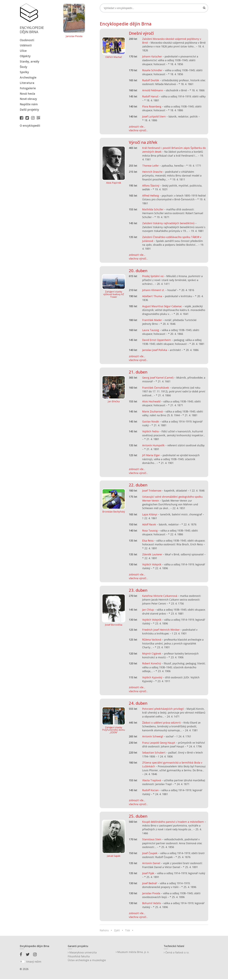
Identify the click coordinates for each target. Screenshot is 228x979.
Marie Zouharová (152, 411)
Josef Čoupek (149, 853)
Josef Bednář (149, 883)
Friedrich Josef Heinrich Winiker (161, 629)
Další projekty (29, 110)
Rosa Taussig (150, 530)
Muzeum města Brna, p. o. (132, 952)
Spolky (24, 72)
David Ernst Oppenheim (156, 340)
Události (26, 45)
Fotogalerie (28, 88)
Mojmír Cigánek (151, 653)
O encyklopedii (30, 125)
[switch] (22, 961)
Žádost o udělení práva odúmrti (161, 722)
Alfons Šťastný (150, 185)
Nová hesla (27, 94)
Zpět (117, 930)
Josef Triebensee (151, 490)
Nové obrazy (28, 99)
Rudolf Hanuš (150, 96)
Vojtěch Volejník (151, 564)
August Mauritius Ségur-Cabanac (162, 306)
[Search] (154, 8)
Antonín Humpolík (153, 445)
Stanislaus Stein (151, 839)
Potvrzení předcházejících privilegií (163, 708)
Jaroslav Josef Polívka (154, 350)
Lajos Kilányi (149, 514)
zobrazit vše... (137, 126)
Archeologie (28, 77)
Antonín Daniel (151, 863)
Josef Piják (148, 873)
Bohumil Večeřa (151, 903)
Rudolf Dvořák (150, 80)
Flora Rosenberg (151, 106)
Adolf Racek (149, 524)
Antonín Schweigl (152, 736)
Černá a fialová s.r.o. (176, 952)
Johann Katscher (152, 56)
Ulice (23, 51)
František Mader (152, 320)
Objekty (25, 56)
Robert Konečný (151, 663)
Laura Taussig (150, 330)
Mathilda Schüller (152, 209)
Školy (23, 67)
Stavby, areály (29, 61)
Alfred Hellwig (150, 195)
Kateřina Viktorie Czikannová (159, 596)
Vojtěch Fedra (150, 431)
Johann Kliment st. (153, 290)
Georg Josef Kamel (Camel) (157, 377)
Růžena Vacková (151, 639)
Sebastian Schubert (153, 752)
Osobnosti (27, 40)
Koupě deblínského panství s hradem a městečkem (173, 821)
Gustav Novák (150, 421)
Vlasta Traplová (151, 780)
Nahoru (104, 930)
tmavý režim (33, 961)
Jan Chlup (148, 609)
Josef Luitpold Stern (154, 116)
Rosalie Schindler (152, 70)
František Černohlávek (155, 387)
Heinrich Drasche (152, 171)
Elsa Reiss (148, 540)
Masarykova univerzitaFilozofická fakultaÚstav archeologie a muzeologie (87, 956)
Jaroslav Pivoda (74, 36)
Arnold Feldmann (152, 90)
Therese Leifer (150, 165)
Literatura (27, 83)
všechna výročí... (138, 130)
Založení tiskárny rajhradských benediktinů (168, 223)
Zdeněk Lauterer (152, 554)
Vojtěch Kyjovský (152, 677)
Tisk (127, 930)
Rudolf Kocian (150, 790)
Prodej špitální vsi (153, 276)
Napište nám (29, 104)
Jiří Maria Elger (151, 455)
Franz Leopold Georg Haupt (158, 742)
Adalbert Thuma (152, 296)
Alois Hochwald (151, 401)
